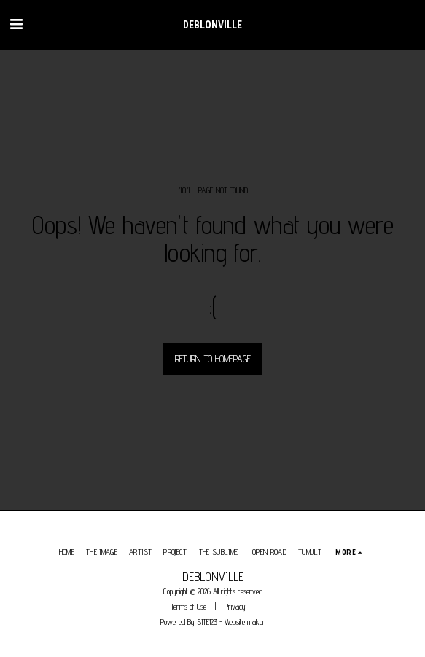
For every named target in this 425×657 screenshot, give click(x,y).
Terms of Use (188, 607)
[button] (16, 24)
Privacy (235, 607)
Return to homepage (213, 359)
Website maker (245, 622)
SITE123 (207, 622)
